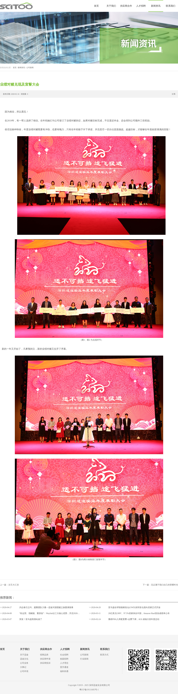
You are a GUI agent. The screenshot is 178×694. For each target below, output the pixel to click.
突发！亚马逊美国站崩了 (30, 619)
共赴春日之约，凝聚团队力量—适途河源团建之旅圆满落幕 (46, 607)
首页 (96, 6)
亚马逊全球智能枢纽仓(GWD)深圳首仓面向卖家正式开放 (134, 607)
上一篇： (9, 585)
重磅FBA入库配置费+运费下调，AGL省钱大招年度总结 (133, 619)
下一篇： (160, 585)
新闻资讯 (21, 68)
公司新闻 (30, 68)
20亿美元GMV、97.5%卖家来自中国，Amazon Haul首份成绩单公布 (139, 613)
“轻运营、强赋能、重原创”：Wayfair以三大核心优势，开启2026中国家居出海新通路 (57, 613)
